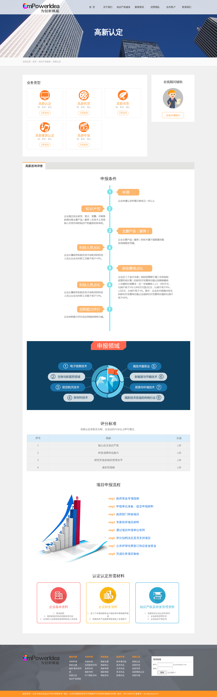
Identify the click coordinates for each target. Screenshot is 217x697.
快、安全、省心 (45, 107)
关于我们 (107, 7)
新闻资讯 (139, 7)
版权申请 (120, 657)
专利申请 (73, 662)
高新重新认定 (44, 135)
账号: (155, 665)
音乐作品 (120, 672)
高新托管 (84, 103)
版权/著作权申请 (75, 670)
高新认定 (57, 62)
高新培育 (123, 103)
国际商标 (105, 672)
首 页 (92, 7)
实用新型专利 (91, 665)
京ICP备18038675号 (150, 694)
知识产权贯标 (75, 679)
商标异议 (105, 675)
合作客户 (170, 7)
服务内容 (73, 657)
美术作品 (120, 665)
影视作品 (120, 675)
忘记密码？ (172, 673)
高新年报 (84, 135)
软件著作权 (121, 662)
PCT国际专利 (91, 675)
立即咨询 (45, 113)
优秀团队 (155, 7)
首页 (35, 62)
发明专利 (89, 668)
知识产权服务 (123, 7)
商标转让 (105, 665)
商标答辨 (105, 668)
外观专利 (89, 662)
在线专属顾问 (173, 115)
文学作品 (120, 668)
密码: (155, 669)
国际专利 (89, 672)
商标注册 (73, 665)
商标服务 (105, 657)
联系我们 (186, 7)
